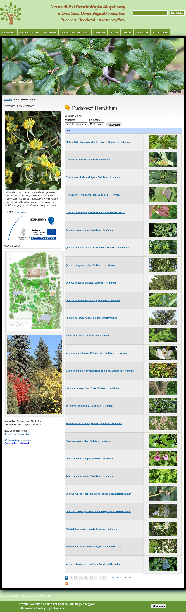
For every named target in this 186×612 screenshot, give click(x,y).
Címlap (8, 99)
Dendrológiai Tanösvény (75, 32)
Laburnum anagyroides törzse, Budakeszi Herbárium (93, 388)
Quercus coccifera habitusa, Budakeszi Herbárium (91, 318)
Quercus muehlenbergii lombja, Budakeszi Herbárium (93, 300)
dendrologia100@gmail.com (17, 434)
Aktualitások (160, 32)
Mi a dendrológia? (29, 32)
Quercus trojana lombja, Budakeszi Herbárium (89, 230)
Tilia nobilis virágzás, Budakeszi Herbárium (88, 159)
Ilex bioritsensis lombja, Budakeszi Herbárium (89, 406)
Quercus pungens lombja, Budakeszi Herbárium (90, 265)
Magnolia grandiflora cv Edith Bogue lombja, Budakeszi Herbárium (100, 371)
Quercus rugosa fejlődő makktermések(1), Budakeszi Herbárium (98, 494)
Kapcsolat (142, 32)
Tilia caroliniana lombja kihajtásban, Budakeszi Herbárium (95, 212)
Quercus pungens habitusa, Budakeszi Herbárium (91, 283)
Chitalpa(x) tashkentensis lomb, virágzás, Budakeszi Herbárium (98, 142)
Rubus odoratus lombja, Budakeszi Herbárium (89, 476)
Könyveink (99, 32)
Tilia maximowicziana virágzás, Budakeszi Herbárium (93, 177)
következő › (117, 577)
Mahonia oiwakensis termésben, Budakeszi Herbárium (93, 564)
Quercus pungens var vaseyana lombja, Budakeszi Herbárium (97, 247)
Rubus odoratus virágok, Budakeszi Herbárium (89, 458)
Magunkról (8, 32)
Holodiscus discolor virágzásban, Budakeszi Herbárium (94, 423)
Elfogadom (158, 606)
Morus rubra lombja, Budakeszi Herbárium (87, 335)
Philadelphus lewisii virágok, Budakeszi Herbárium (91, 529)
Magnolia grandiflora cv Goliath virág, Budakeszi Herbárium (96, 353)
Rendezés (70, 120)
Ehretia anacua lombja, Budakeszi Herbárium (89, 441)
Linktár (127, 32)
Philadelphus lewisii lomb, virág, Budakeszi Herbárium (93, 546)
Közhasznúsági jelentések (17, 440)
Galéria (113, 32)
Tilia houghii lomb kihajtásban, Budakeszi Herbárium (93, 195)
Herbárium (50, 32)
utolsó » (128, 577)
